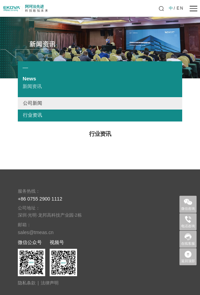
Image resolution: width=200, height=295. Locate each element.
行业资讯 (32, 115)
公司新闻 (32, 103)
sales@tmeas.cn (35, 232)
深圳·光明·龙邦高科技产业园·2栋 (50, 215)
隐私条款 (27, 283)
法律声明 (50, 283)
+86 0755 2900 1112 (40, 199)
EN (180, 8)
